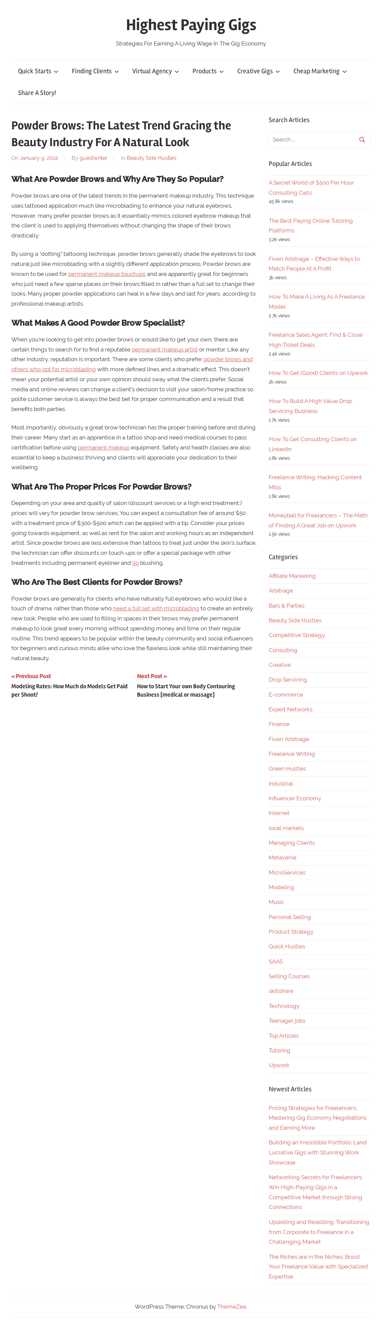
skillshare (281, 991)
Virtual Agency (155, 71)
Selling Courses (289, 976)
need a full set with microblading (156, 608)
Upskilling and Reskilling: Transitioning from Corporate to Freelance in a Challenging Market (319, 1232)
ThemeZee (231, 1306)
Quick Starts (38, 71)
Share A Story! (37, 93)
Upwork (279, 1065)
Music (276, 902)
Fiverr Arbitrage (289, 739)
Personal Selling (290, 917)
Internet (279, 813)
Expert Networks (290, 709)
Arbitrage (281, 590)
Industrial (281, 783)
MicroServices (287, 872)
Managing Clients (292, 842)
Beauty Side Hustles (151, 158)
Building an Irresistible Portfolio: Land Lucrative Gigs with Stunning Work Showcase (318, 1152)
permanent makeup (104, 447)
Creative (280, 664)
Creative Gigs (258, 71)
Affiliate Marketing (292, 576)
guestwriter (94, 158)
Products (208, 71)
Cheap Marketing (320, 71)
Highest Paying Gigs (191, 25)
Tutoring (279, 1050)
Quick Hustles (287, 946)
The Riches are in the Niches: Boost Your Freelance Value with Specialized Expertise (318, 1266)
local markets (286, 828)
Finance (279, 724)
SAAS (276, 961)
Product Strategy (291, 931)
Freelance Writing (292, 753)
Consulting (283, 650)
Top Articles (284, 1035)
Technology (284, 1006)
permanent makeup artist (165, 349)
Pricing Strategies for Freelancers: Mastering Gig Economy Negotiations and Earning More (318, 1118)
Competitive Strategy (297, 635)
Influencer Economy (295, 798)
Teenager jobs (287, 1020)
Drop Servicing (288, 679)
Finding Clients (95, 71)
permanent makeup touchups (107, 274)
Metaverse (282, 857)
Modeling (281, 887)
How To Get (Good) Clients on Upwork (318, 373)
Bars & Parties (286, 605)
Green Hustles (287, 768)
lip (135, 562)
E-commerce (286, 694)
